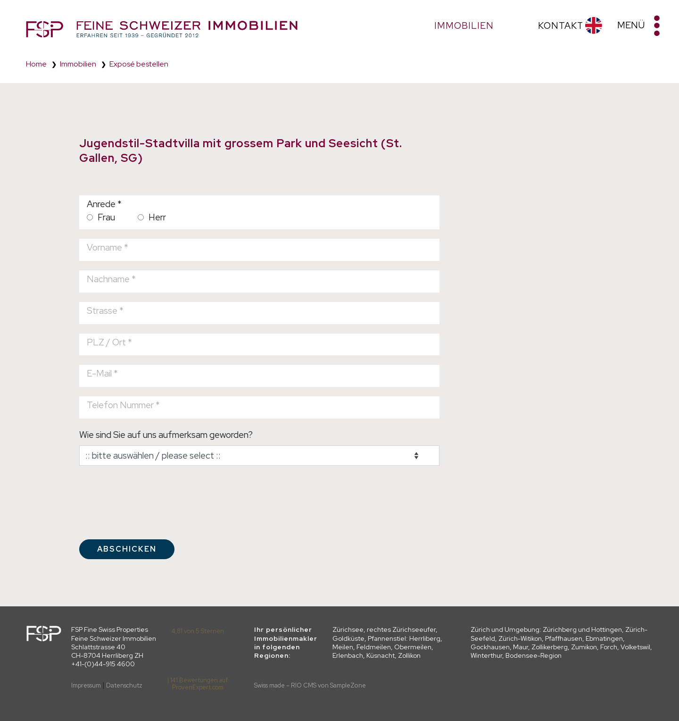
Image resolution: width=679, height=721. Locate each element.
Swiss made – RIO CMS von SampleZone (310, 685)
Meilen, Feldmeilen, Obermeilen (381, 647)
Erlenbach (347, 655)
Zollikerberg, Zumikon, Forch (574, 647)
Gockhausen (490, 647)
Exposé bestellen (138, 64)
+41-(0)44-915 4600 (103, 664)
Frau (101, 217)
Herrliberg (424, 638)
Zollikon (409, 655)
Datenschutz (124, 685)
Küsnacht (380, 655)
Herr (152, 217)
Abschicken (127, 549)
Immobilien (78, 64)
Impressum (86, 685)
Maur (520, 647)
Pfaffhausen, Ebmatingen (584, 638)
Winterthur (486, 655)
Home (36, 64)
